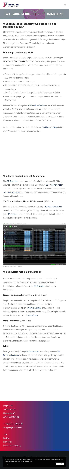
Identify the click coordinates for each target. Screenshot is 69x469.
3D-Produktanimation (36, 105)
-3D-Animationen (32, 351)
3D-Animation (12, 181)
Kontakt (6, 438)
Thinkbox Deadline (34, 308)
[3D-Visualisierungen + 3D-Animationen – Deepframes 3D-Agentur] (11, 4)
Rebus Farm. (33, 315)
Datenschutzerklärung (12, 446)
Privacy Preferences (8, 464)
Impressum (7, 442)
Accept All (60, 463)
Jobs (5, 434)
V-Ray (54, 127)
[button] (65, 4)
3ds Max (45, 127)
